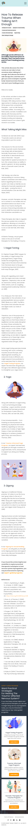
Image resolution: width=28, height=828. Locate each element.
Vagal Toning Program (12, 363)
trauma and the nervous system (9, 30)
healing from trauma (6, 27)
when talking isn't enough (7, 35)
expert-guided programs (13, 573)
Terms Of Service (8, 817)
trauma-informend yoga (7, 32)
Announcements (19, 817)
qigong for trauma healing (18, 27)
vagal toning (17, 32)
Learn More (14, 742)
